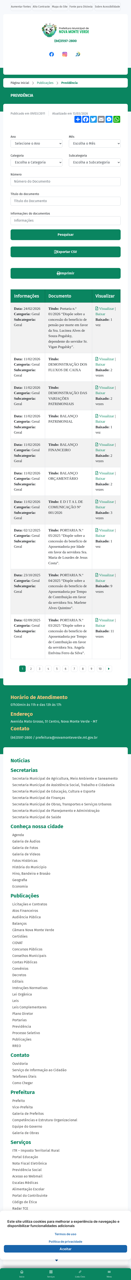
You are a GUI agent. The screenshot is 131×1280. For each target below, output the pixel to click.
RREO (16, 1046)
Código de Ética (24, 1202)
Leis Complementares (29, 1007)
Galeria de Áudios (26, 841)
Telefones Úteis (24, 1076)
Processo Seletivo (26, 1033)
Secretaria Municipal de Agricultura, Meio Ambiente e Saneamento (65, 778)
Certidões (19, 936)
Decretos (19, 975)
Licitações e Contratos (29, 904)
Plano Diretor (22, 1014)
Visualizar (105, 309)
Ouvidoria (20, 1064)
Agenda (18, 835)
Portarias (19, 1020)
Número (16, 174)
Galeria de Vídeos (26, 854)
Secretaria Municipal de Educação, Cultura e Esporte (53, 791)
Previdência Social (27, 1170)
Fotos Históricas (24, 861)
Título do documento (25, 194)
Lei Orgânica (22, 994)
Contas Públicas (24, 962)
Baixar (100, 314)
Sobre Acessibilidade (107, 6)
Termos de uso (65, 1234)
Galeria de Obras (25, 1133)
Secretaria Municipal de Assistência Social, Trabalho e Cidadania (63, 785)
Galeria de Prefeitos (28, 1113)
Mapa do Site (60, 6)
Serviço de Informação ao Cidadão (39, 1070)
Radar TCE (20, 1208)
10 (100, 669)
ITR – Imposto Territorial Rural (36, 1150)
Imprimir (65, 273)
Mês (71, 137)
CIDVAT (17, 943)
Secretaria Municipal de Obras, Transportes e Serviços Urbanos (61, 804)
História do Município (29, 867)
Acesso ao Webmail (27, 1176)
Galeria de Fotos (25, 848)
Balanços (19, 923)
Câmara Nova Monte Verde (33, 930)
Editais (17, 981)
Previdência (69, 83)
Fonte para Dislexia (81, 6)
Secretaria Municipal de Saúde (36, 817)
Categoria (17, 155)
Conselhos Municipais (29, 956)
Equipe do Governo (27, 1126)
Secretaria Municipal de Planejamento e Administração (55, 811)
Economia (20, 886)
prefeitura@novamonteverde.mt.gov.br (67, 737)
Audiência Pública (26, 917)
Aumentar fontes (21, 6)
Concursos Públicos (27, 949)
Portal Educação (25, 1157)
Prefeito (18, 1100)
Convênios (20, 969)
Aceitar (65, 1249)
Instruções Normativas (29, 988)
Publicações (45, 83)
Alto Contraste (41, 6)
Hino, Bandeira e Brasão (31, 873)
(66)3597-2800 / (23, 737)
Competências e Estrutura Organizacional (44, 1120)
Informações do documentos (30, 213)
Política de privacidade (65, 1241)
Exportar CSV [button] (65, 252)
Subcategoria (78, 155)
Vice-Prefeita (22, 1107)
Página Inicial (20, 83)
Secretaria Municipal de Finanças (38, 798)
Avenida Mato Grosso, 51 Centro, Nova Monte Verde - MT (54, 721)
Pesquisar (66, 235)
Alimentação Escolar (28, 1189)
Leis (15, 1001)
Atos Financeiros (25, 911)
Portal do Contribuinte (29, 1196)
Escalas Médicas (25, 1183)
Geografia (19, 880)
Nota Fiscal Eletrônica (29, 1163)
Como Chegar (22, 1083)
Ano (13, 137)
